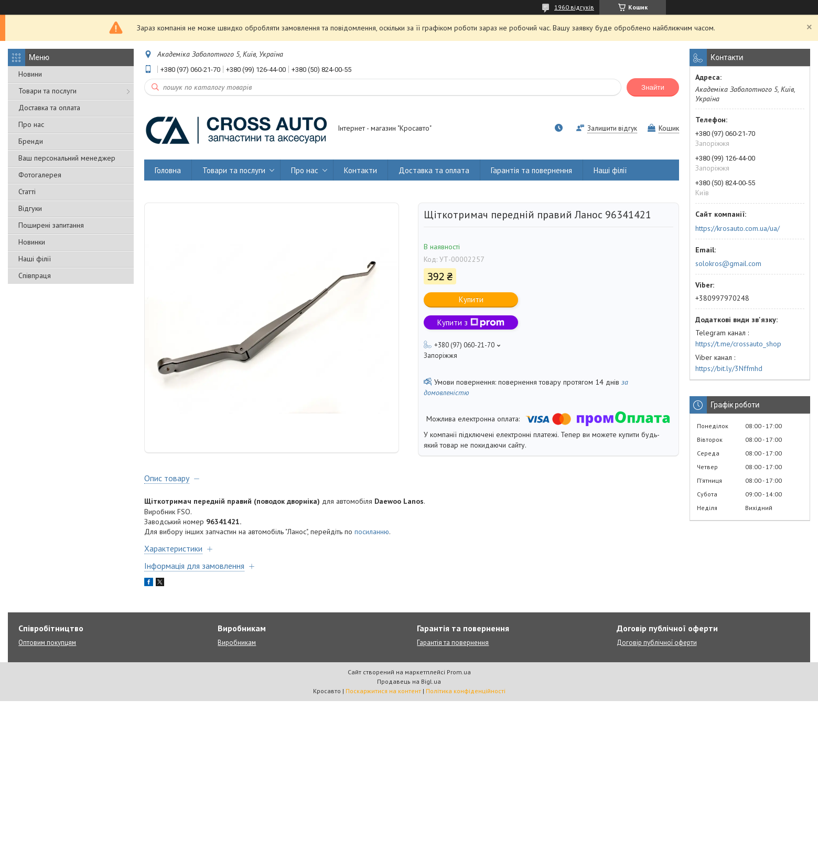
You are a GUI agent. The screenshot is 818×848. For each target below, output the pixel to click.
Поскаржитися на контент (383, 699)
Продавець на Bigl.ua (409, 690)
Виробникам (237, 650)
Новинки (31, 242)
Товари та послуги (47, 91)
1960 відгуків (574, 7)
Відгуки (30, 208)
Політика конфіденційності (465, 699)
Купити (471, 299)
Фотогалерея (39, 174)
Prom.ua (459, 680)
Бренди (30, 141)
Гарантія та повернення (531, 170)
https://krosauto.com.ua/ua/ (737, 228)
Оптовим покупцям (47, 650)
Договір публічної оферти (657, 650)
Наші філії (34, 258)
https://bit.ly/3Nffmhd (728, 368)
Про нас (31, 124)
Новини (30, 74)
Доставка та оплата (49, 107)
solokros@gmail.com (728, 263)
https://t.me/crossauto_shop (738, 343)
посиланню (371, 540)
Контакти (360, 170)
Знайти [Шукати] (652, 87)
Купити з (470, 322)
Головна (168, 170)
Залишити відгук (612, 128)
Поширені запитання (51, 225)
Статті (27, 191)
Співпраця (34, 275)
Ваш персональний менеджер (66, 158)
